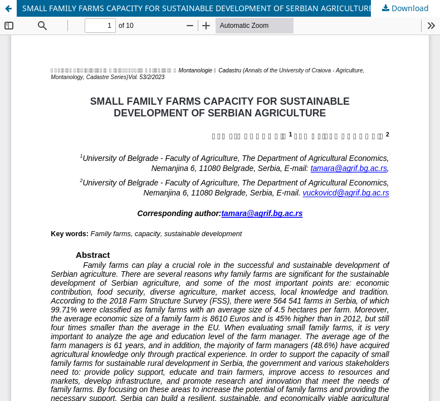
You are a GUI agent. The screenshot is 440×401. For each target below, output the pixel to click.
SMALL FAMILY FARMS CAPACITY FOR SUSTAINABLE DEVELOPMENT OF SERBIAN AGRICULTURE (197, 8)
